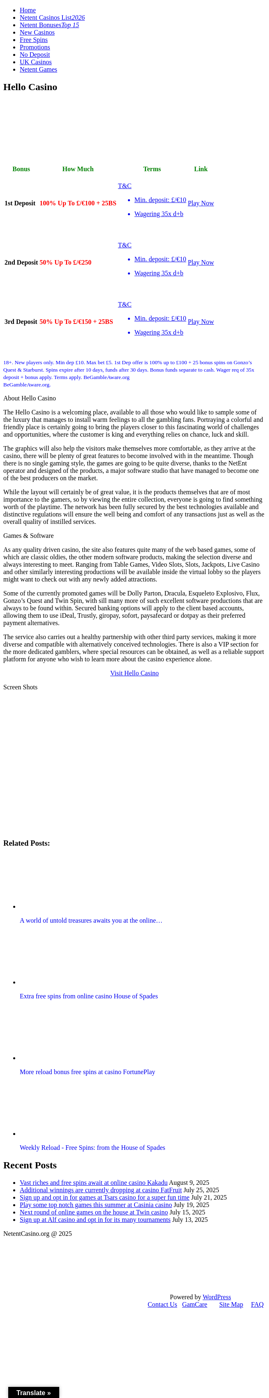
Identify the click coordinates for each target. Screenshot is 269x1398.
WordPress (217, 1296)
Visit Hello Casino (134, 673)
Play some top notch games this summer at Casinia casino (96, 1204)
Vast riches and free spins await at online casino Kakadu (93, 1182)
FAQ (257, 1304)
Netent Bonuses (49, 24)
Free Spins (34, 39)
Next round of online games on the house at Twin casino (94, 1212)
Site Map (231, 1304)
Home (28, 10)
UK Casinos (36, 61)
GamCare (194, 1304)
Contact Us (162, 1304)
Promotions (35, 47)
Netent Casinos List (52, 17)
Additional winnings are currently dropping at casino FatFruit (101, 1189)
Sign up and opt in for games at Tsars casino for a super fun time (105, 1197)
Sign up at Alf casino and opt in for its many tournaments (95, 1219)
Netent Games (38, 69)
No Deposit (35, 54)
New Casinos (37, 32)
